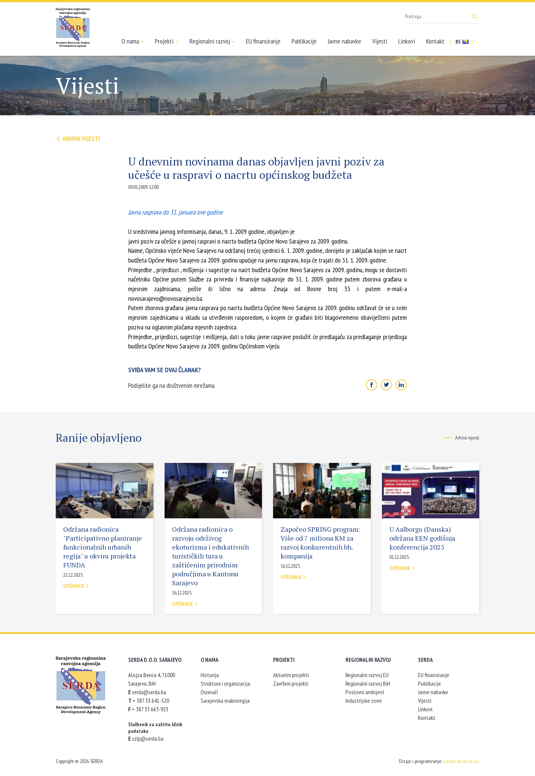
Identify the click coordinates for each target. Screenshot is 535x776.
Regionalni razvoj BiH (368, 683)
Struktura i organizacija (225, 683)
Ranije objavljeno (99, 437)
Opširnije (76, 586)
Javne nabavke (344, 41)
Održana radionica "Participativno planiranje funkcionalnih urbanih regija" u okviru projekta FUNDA (102, 547)
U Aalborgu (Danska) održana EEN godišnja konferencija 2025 (422, 538)
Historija (210, 675)
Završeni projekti (290, 683)
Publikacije (304, 41)
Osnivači (209, 692)
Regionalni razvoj (212, 41)
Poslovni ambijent (365, 692)
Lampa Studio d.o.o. (461, 761)
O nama (132, 41)
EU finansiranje (263, 41)
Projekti (166, 41)
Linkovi (406, 41)
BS (464, 41)
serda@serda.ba (149, 692)
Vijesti (379, 41)
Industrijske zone (364, 700)
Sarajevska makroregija (225, 700)
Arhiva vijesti (78, 138)
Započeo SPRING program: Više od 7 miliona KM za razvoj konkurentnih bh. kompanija (320, 542)
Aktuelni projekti (291, 675)
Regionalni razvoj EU (367, 675)
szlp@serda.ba (147, 738)
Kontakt (435, 41)
